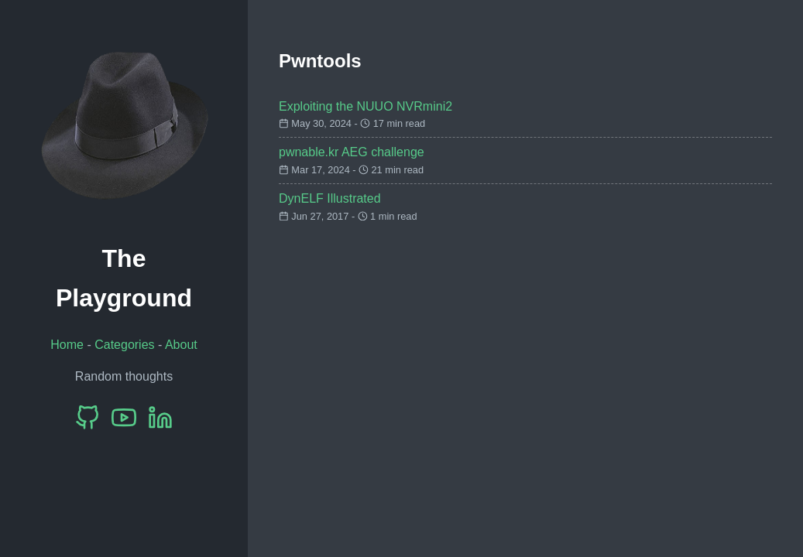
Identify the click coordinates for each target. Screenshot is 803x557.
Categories (124, 344)
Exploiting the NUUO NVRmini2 (365, 106)
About (181, 344)
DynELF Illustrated (330, 198)
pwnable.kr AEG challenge (351, 152)
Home (67, 344)
